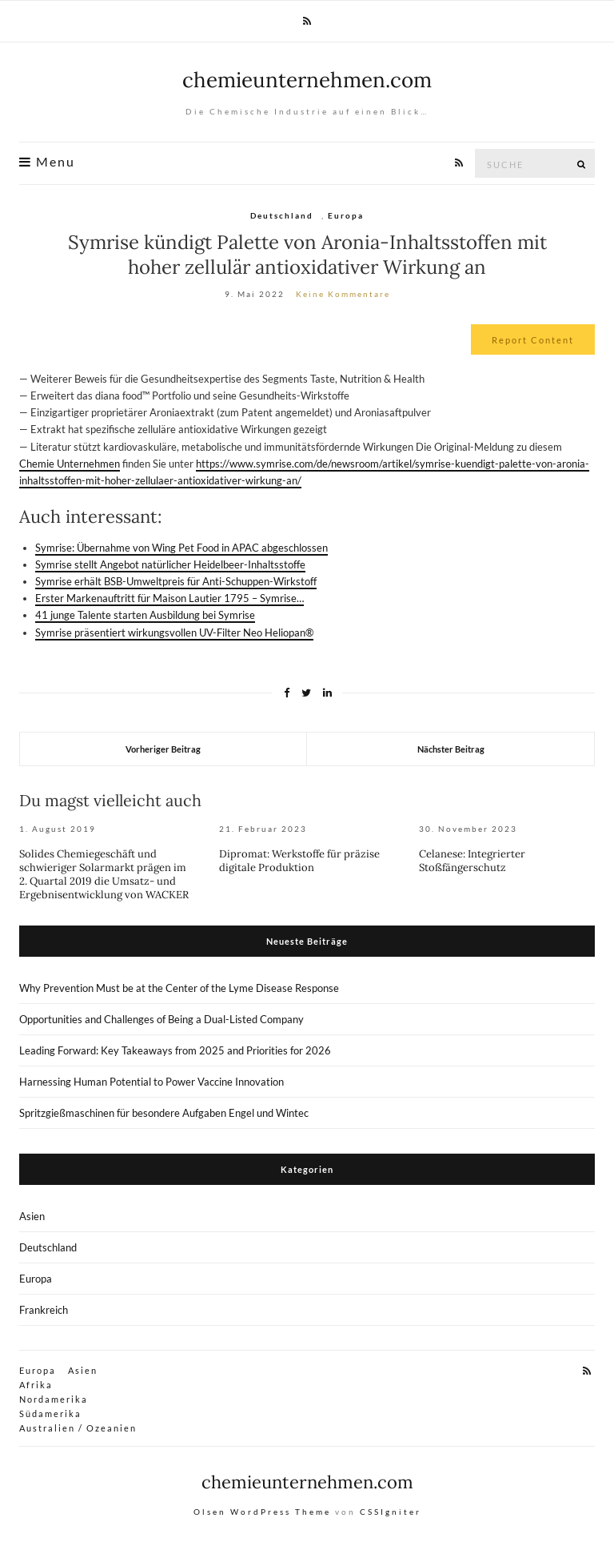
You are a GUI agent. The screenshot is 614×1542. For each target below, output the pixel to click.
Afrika (36, 1384)
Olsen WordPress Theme (262, 1511)
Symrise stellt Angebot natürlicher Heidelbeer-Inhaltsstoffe (170, 564)
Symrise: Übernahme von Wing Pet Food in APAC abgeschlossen (181, 547)
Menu (47, 161)
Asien (32, 1216)
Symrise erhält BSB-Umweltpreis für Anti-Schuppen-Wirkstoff (176, 581)
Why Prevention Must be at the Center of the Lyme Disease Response (179, 988)
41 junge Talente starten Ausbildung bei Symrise (145, 614)
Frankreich (43, 1309)
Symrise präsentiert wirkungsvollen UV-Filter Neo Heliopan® (174, 632)
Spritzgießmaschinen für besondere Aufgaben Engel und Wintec (164, 1112)
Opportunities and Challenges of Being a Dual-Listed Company (161, 1019)
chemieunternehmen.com (307, 79)
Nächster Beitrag (450, 749)
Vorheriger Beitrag (163, 749)
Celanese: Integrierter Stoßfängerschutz (472, 860)
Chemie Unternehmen (69, 463)
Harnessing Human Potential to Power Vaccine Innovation (151, 1081)
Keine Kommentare (343, 294)
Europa (346, 215)
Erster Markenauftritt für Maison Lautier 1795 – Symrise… (169, 598)
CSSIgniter (390, 1511)
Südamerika (50, 1413)
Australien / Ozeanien (78, 1428)
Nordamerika (53, 1399)
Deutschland (281, 215)
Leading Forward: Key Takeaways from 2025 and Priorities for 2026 (175, 1050)
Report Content (533, 340)
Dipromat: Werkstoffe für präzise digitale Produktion (299, 860)
